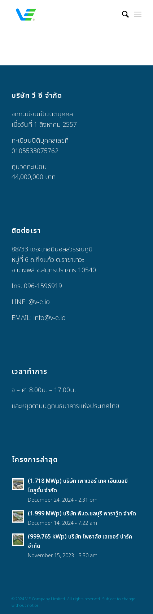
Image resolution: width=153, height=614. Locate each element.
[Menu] (137, 14)
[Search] (122, 14)
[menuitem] (122, 14)
